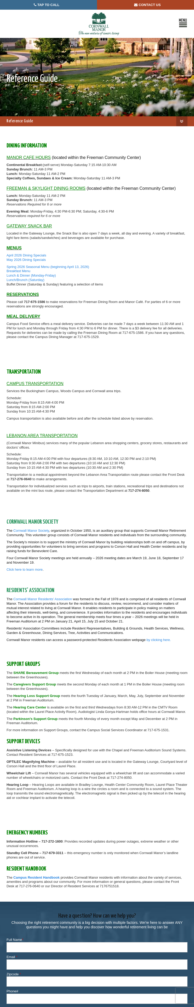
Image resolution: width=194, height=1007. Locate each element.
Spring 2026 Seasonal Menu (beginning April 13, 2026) (48, 267)
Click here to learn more (25, 569)
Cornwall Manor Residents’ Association (42, 599)
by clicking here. (158, 640)
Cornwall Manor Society (31, 531)
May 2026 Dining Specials (26, 260)
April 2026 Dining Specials (26, 255)
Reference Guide (20, 121)
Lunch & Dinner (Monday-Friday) (31, 275)
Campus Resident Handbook (36, 877)
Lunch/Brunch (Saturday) (25, 280)
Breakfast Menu (18, 271)
